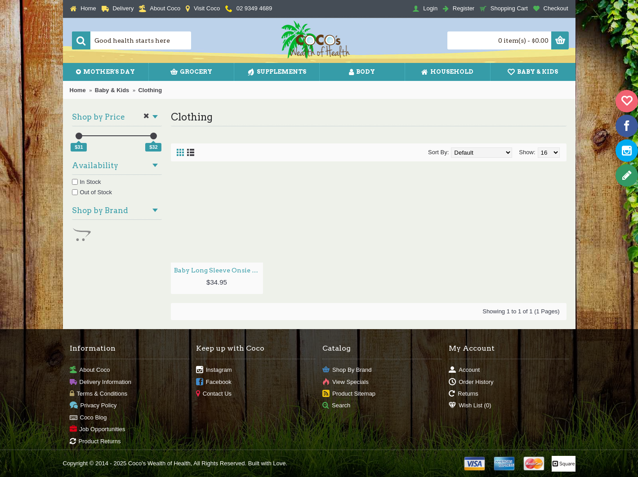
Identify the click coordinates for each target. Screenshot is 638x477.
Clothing (150, 90)
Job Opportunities (97, 429)
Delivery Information (101, 382)
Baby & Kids (112, 90)
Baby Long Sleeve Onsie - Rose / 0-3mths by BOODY (218, 270)
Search (336, 406)
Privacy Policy (93, 406)
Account (464, 370)
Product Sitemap (348, 394)
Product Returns (95, 441)
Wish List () (470, 406)
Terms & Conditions (99, 394)
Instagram (214, 370)
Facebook (214, 382)
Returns (463, 394)
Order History (471, 382)
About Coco (90, 370)
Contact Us (214, 394)
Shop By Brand (346, 370)
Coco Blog (88, 417)
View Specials (345, 382)
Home (78, 90)
